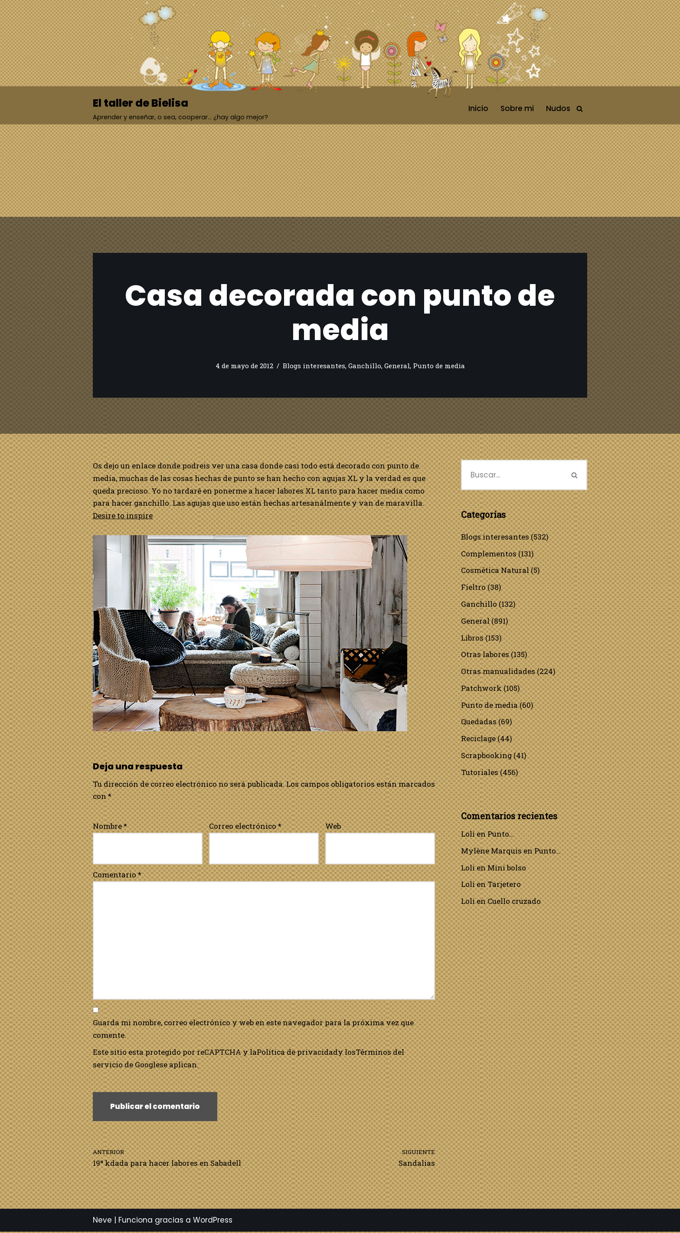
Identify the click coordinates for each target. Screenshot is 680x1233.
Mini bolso (506, 868)
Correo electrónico (245, 826)
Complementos (489, 554)
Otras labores (485, 655)
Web (333, 826)
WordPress (212, 1221)
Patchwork (481, 688)
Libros (472, 638)
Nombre (110, 826)
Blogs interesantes (314, 366)
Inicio (478, 108)
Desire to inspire (123, 516)
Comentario (117, 875)
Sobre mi (517, 108)
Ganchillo (364, 366)
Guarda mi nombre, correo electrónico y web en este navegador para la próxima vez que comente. (253, 1030)
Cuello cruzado (514, 902)
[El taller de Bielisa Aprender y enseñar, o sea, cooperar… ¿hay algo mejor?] (180, 109)
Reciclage (478, 739)
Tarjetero (504, 885)
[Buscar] (579, 108)
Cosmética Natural (495, 571)
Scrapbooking (486, 756)
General (397, 366)
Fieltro (473, 587)
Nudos (558, 108)
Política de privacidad (297, 1053)
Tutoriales (479, 773)
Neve (102, 1221)
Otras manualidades (498, 672)
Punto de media (439, 366)
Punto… (500, 835)
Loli (468, 835)
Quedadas (479, 722)
